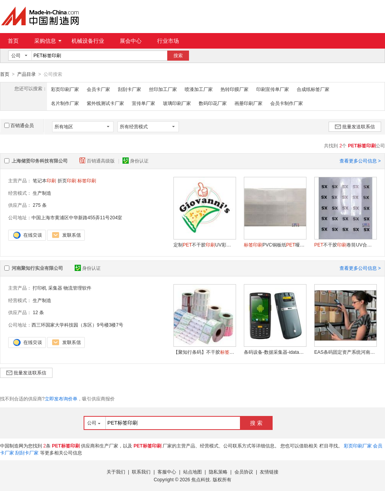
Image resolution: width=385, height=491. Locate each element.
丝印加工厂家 (163, 89)
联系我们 (141, 471)
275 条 (39, 205)
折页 (67, 180)
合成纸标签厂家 (313, 89)
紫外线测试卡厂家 (105, 103)
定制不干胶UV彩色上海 (204, 244)
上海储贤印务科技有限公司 (40, 160)
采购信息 (47, 41)
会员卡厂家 (98, 89)
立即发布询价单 (61, 398)
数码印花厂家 (213, 103)
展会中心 (131, 41)
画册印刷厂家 (248, 103)
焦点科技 (200, 479)
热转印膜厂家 (234, 89)
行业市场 (168, 41)
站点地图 (192, 471)
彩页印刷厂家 (65, 89)
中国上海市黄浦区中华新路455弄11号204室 (77, 217)
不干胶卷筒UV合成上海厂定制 (345, 244)
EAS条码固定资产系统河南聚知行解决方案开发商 (345, 352)
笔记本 (44, 180)
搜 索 (256, 422)
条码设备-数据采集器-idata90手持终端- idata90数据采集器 (275, 352)
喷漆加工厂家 (199, 89)
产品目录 (26, 74)
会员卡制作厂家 (286, 103)
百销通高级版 (97, 160)
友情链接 (269, 471)
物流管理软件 (77, 287)
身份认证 (135, 160)
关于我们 (116, 471)
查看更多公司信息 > (360, 160)
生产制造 (42, 193)
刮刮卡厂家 (129, 89)
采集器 (55, 287)
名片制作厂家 (65, 103)
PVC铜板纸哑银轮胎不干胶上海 (275, 244)
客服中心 (167, 471)
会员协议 (243, 471)
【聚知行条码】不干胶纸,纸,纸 (204, 352)
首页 (13, 41)
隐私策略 (218, 471)
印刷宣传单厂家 (272, 89)
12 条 (38, 312)
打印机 (40, 287)
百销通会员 (19, 125)
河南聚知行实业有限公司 (37, 268)
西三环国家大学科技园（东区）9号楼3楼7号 (77, 324)
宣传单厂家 (143, 103)
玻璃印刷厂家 (177, 103)
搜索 (178, 55)
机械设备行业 (88, 41)
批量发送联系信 (355, 126)
